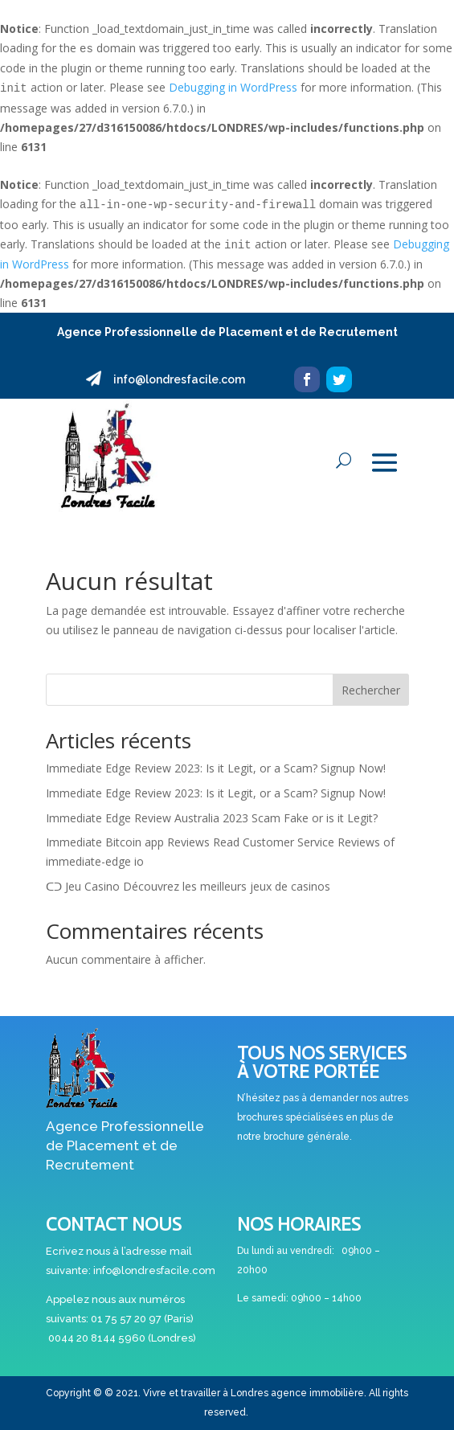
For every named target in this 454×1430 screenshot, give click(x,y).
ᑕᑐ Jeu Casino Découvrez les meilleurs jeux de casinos (188, 886)
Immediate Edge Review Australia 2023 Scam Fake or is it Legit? (212, 818)
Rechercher (371, 690)
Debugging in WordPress (233, 87)
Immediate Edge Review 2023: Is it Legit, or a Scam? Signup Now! (216, 768)
